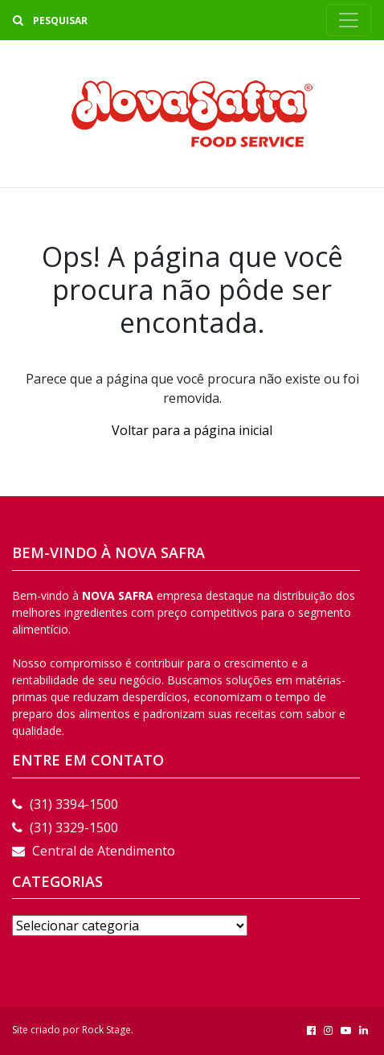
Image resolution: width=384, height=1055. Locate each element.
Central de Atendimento (93, 851)
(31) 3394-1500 (65, 804)
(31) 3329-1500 (65, 827)
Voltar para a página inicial (192, 430)
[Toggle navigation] (348, 20)
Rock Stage (106, 1030)
